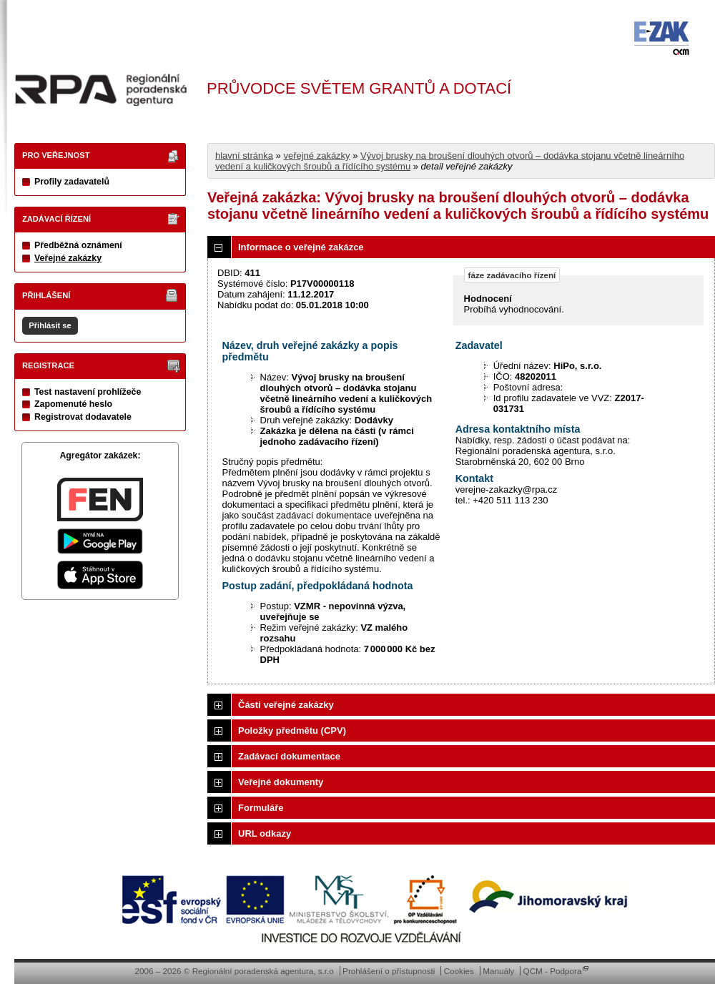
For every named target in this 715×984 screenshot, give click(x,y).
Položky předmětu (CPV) (292, 730)
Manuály (498, 970)
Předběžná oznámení (78, 245)
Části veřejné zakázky (286, 704)
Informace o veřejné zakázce (301, 247)
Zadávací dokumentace (289, 756)
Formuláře (261, 807)
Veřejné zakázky (68, 258)
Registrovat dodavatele (83, 417)
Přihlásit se (50, 325)
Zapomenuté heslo (73, 404)
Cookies (459, 970)
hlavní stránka (244, 155)
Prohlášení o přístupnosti (388, 970)
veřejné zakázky (316, 155)
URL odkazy (264, 833)
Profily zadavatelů (71, 182)
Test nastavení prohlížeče (87, 392)
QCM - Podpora (552, 970)
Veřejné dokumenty (280, 782)
